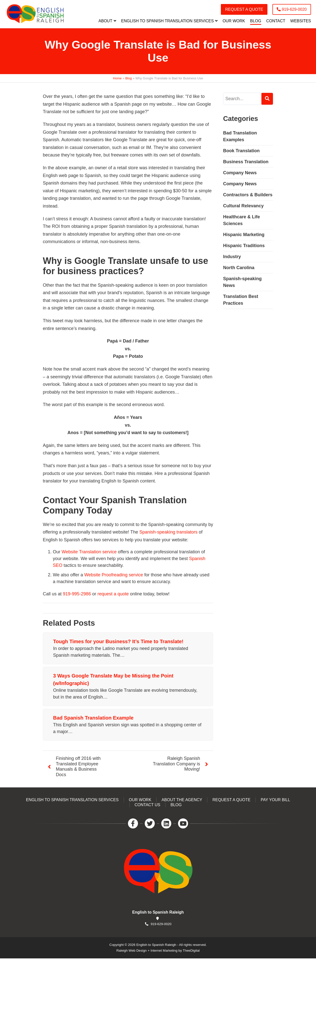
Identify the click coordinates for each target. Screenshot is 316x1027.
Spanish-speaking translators (168, 532)
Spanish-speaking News (242, 282)
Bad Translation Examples (240, 136)
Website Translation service (89, 551)
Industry (232, 256)
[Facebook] (133, 823)
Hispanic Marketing (243, 234)
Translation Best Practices (240, 300)
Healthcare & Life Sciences (241, 220)
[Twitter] (150, 823)
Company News (240, 172)
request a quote (113, 593)
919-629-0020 (161, 924)
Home (117, 78)
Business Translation (245, 161)
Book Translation (241, 150)
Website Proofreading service (113, 574)
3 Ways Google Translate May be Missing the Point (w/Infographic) (113, 679)
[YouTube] (183, 823)
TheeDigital (191, 950)
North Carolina (238, 267)
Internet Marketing (163, 950)
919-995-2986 (77, 593)
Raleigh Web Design (131, 950)
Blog (128, 78)
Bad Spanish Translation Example (93, 718)
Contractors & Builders (247, 194)
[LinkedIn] (166, 823)
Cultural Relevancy (243, 205)
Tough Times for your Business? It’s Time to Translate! (118, 641)
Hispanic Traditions (244, 245)
